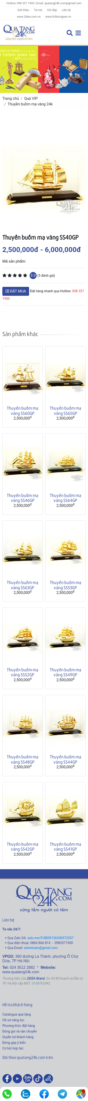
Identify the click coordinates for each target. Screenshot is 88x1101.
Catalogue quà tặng (16, 1014)
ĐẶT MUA (15, 291)
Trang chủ (10, 98)
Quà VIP (31, 98)
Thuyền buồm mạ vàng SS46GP (22, 497)
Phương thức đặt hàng (18, 1026)
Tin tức (38, 10)
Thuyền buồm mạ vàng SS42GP (22, 846)
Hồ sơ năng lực (13, 1020)
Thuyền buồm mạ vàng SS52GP (22, 672)
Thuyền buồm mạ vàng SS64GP (65, 497)
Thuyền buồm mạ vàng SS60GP (22, 410)
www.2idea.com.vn (29, 16)
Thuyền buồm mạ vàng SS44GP (65, 759)
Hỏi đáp (52, 10)
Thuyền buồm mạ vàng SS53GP (65, 585)
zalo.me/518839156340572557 (50, 938)
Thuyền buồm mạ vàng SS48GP (22, 759)
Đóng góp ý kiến (14, 1043)
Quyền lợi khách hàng (18, 1037)
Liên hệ (66, 10)
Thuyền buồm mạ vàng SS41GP (65, 846)
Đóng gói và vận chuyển (19, 1031)
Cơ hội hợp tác (12, 1048)
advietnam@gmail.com (41, 948)
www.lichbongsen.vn (58, 16)
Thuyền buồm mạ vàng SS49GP (65, 672)
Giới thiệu (23, 10)
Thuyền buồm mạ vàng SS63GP (22, 585)
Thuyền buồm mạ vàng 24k (30, 104)
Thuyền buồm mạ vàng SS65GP (65, 410)
